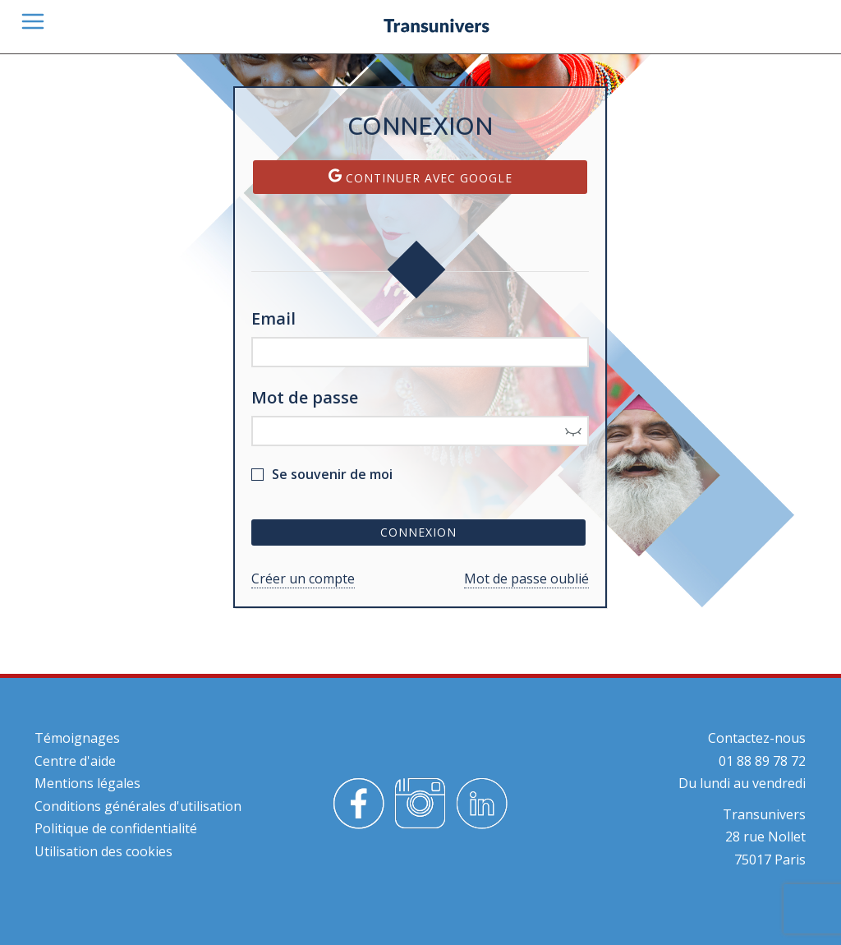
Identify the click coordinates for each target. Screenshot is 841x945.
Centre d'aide (75, 761)
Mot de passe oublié (526, 578)
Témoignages (77, 738)
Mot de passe (304, 397)
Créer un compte (303, 578)
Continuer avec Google (420, 177)
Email (273, 318)
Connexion (418, 532)
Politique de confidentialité (115, 828)
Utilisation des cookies (103, 851)
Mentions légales (87, 783)
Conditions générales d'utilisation (137, 806)
